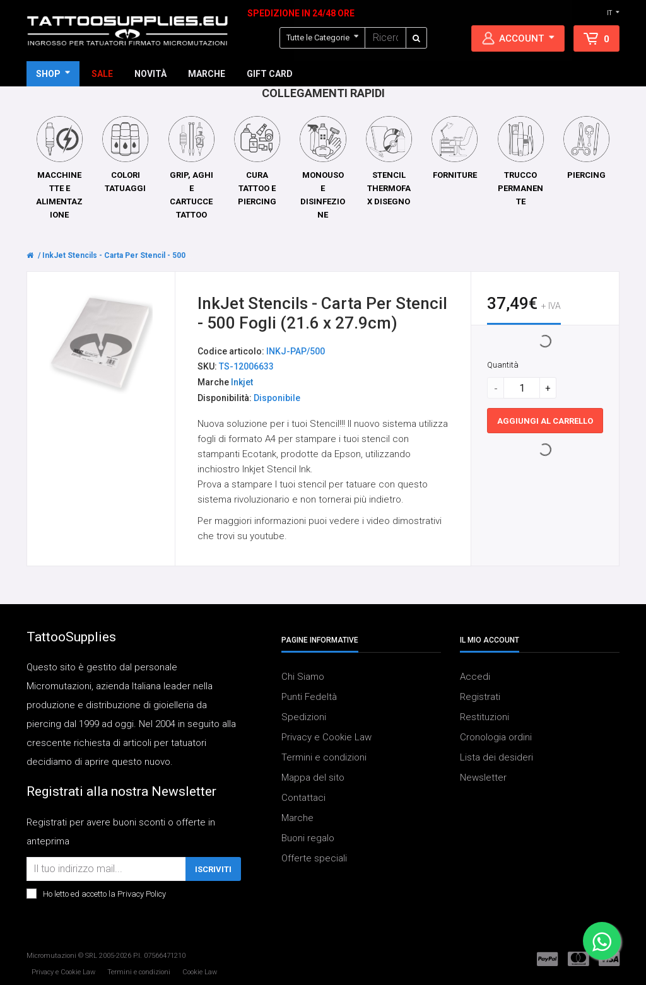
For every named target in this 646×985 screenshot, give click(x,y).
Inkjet (242, 383)
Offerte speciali (314, 858)
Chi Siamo (302, 676)
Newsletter (483, 777)
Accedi (475, 676)
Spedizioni (303, 717)
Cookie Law (199, 972)
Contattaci (303, 797)
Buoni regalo (307, 838)
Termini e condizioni (324, 757)
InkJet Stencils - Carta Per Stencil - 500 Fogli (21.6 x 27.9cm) (152, 255)
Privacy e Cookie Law (326, 737)
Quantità (503, 365)
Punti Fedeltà (309, 696)
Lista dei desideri (496, 757)
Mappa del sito (312, 777)
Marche (297, 818)
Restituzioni (484, 717)
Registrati (480, 696)
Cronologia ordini (496, 737)
